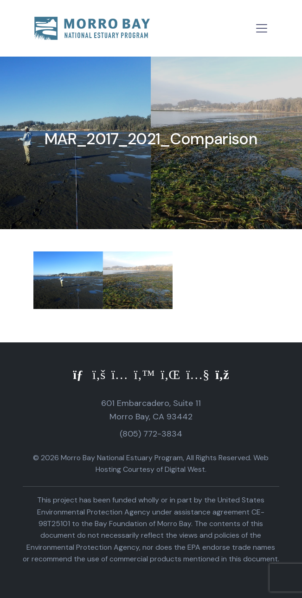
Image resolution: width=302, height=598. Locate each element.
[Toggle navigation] (261, 28)
